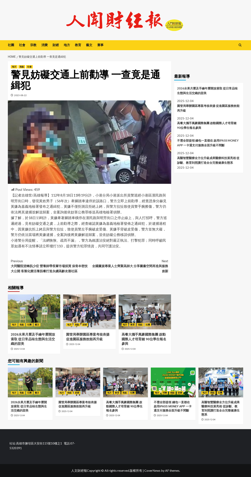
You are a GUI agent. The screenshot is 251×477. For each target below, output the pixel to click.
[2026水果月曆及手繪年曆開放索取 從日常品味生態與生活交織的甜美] (34, 311)
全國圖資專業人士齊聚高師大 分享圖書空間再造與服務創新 (128, 266)
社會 (22, 45)
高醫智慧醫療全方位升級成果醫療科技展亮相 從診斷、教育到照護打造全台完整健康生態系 (208, 160)
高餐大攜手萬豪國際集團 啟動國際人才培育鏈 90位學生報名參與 (144, 339)
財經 (56, 45)
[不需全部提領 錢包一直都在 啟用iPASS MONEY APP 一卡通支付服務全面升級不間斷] (173, 382)
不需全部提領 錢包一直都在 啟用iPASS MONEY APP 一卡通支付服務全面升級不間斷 (208, 143)
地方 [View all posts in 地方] (14, 67)
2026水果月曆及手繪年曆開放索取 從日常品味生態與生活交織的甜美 (33, 339)
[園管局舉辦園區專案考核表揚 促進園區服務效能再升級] (89, 311)
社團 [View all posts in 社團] (29, 324)
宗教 (33, 45)
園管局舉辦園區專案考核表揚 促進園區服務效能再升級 (208, 108)
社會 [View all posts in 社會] (29, 67)
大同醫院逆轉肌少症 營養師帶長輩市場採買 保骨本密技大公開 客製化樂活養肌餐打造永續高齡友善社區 (50, 266)
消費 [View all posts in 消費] (165, 392)
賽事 (100, 45)
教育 (78, 45)
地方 (67, 45)
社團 (11, 45)
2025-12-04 (19, 349)
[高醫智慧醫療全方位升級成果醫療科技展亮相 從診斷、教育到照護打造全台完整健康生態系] (220, 382)
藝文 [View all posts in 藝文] (37, 324)
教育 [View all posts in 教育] (132, 324)
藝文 (89, 45)
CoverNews (152, 470)
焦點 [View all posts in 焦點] (22, 67)
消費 (44, 45)
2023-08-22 (20, 95)
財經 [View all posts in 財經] (85, 324)
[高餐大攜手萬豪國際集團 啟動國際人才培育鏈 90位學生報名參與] (145, 311)
